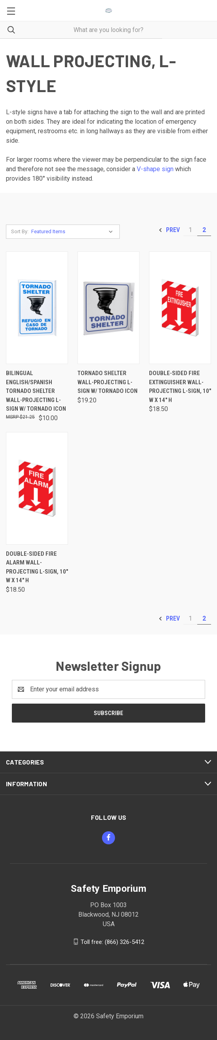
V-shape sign (155, 169)
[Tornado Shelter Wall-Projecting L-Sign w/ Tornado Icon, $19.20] (108, 307)
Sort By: (19, 231)
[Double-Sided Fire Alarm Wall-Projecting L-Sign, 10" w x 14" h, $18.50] (37, 488)
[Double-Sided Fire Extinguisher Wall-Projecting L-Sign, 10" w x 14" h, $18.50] (180, 307)
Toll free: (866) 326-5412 (112, 941)
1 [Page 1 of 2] (190, 230)
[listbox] (73, 231)
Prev (169, 230)
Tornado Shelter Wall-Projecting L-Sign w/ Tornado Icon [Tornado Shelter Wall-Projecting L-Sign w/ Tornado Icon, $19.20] (107, 382)
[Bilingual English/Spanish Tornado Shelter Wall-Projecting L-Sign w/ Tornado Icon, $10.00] (37, 307)
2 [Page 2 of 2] (204, 230)
